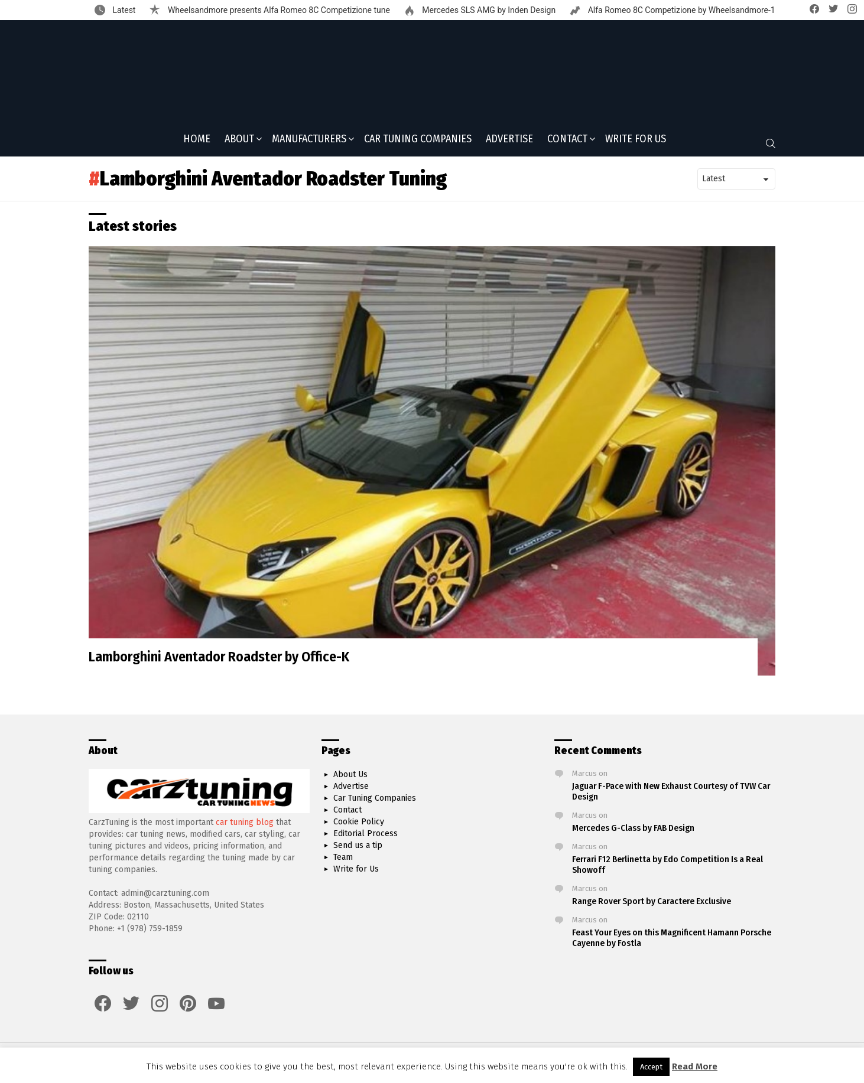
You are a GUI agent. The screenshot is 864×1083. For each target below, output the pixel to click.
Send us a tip (357, 846)
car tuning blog (245, 822)
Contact (567, 143)
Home (196, 142)
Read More (694, 1066)
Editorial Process (365, 834)
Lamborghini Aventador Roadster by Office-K (219, 661)
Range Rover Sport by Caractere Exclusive (651, 901)
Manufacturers (309, 143)
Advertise (509, 142)
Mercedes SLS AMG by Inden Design (488, 10)
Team (343, 858)
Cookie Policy (358, 822)
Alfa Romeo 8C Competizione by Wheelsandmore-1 (680, 10)
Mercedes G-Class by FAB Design (633, 828)
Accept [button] (651, 1066)
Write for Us (635, 142)
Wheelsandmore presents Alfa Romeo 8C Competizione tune (277, 10)
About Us (350, 775)
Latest (123, 10)
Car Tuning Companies (418, 142)
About (239, 143)
